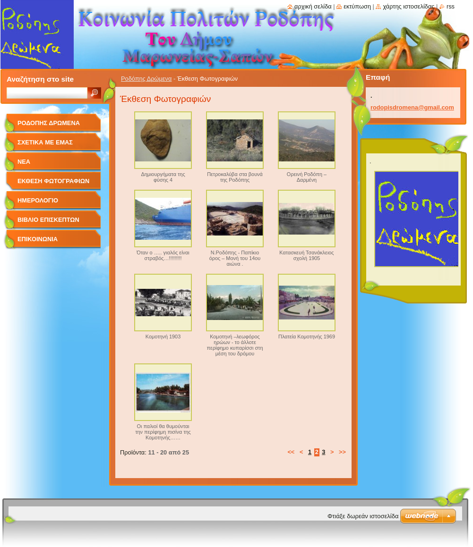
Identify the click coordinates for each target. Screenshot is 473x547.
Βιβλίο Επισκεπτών (48, 219)
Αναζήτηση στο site (40, 79)
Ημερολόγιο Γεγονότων (37, 203)
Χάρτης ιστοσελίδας (408, 6)
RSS (451, 6)
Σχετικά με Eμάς (45, 142)
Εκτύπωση (357, 6)
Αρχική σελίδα (313, 6)
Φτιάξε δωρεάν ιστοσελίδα (362, 516)
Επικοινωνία (37, 239)
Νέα (23, 161)
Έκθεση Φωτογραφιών (53, 181)
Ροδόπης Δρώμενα (146, 78)
